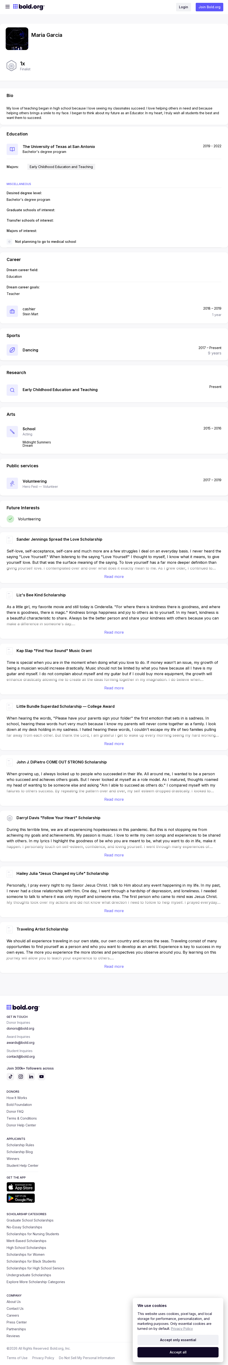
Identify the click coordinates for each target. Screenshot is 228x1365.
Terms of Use (17, 1358)
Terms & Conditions (22, 1118)
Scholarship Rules (20, 1145)
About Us (14, 1302)
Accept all (178, 1352)
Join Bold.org (209, 7)
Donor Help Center (21, 1125)
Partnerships (16, 1329)
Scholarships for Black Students (31, 1261)
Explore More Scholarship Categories (36, 1282)
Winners (13, 1159)
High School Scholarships (26, 1248)
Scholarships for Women (26, 1254)
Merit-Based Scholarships (26, 1241)
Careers (13, 1315)
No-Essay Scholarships (24, 1227)
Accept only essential (178, 1340)
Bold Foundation (19, 1105)
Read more (114, 576)
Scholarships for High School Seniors (35, 1268)
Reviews (13, 1336)
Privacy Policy (43, 1358)
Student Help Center (22, 1165)
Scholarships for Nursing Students (33, 1234)
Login (183, 7)
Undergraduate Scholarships (29, 1275)
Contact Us (15, 1308)
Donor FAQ (15, 1111)
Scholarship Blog (20, 1152)
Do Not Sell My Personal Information (87, 1358)
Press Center (17, 1322)
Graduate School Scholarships (30, 1220)
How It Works (17, 1098)
